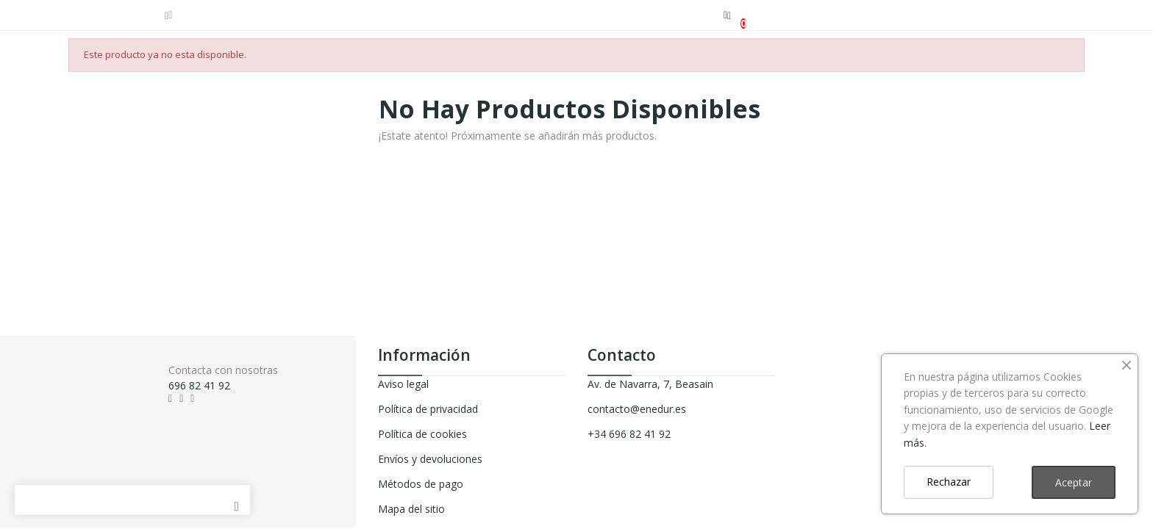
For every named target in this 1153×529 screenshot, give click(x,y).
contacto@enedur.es (637, 409)
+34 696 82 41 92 (629, 434)
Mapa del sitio (411, 509)
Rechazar (949, 482)
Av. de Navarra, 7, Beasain (650, 384)
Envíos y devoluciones (430, 459)
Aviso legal (403, 384)
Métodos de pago (420, 484)
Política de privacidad (428, 409)
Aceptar (1073, 482)
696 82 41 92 (199, 385)
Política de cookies (422, 434)
